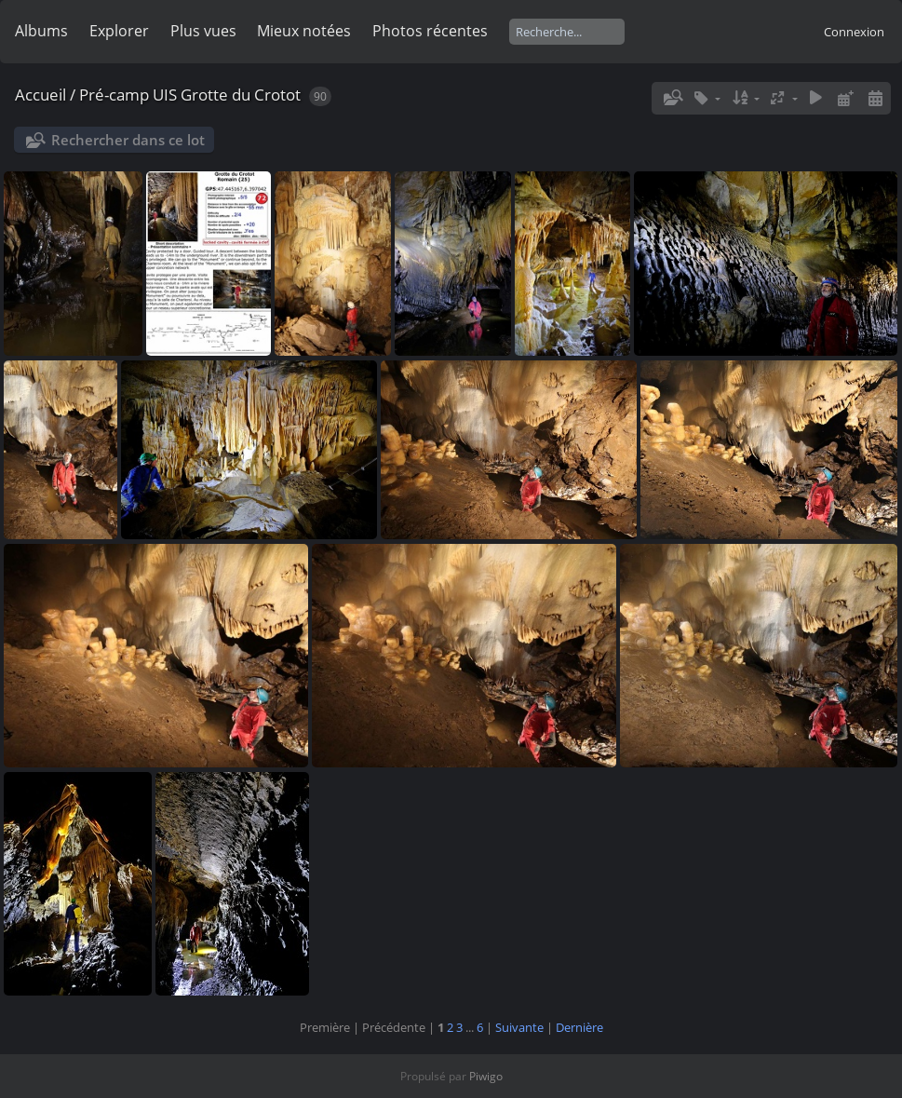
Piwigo (486, 1076)
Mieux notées (304, 30)
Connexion (854, 31)
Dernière (579, 1027)
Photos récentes (430, 30)
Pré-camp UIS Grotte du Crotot (190, 94)
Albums (41, 30)
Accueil (40, 94)
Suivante (519, 1027)
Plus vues (203, 30)
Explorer (119, 30)
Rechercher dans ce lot (128, 139)
